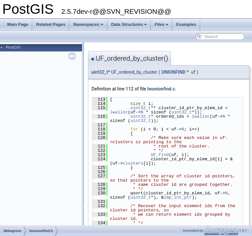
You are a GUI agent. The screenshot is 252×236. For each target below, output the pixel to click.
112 (130, 88)
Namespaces (88, 24)
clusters (133, 163)
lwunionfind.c (161, 88)
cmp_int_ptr (178, 197)
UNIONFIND (173, 72)
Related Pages (50, 24)
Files (161, 24)
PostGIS (13, 47)
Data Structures (129, 24)
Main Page (17, 24)
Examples (186, 24)
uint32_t (99, 72)
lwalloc (119, 112)
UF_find (160, 155)
